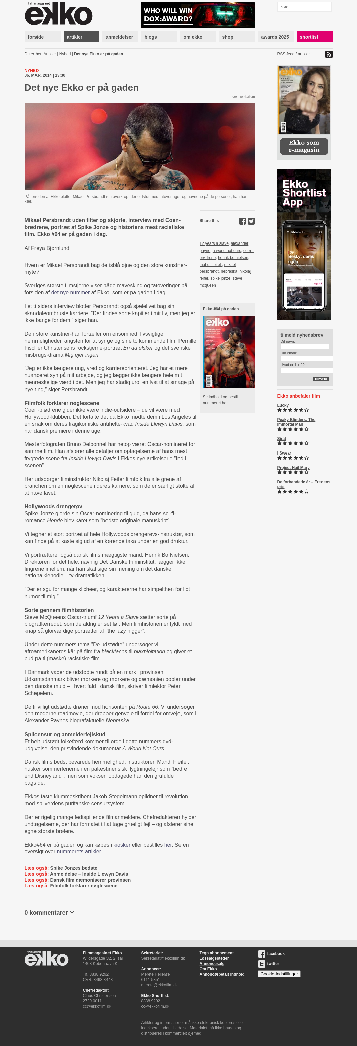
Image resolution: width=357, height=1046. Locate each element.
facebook (271, 953)
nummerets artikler (79, 851)
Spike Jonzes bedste (73, 868)
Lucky (283, 405)
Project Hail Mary (293, 467)
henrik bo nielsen (233, 257)
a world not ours (227, 250)
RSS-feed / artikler (293, 54)
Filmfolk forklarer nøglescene (83, 885)
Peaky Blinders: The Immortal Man (296, 422)
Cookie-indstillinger (279, 973)
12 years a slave (214, 243)
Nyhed (65, 54)
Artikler (50, 54)
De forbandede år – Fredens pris (304, 484)
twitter (268, 963)
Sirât (281, 438)
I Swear (284, 453)
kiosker (122, 845)
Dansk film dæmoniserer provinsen (90, 880)
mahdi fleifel (211, 264)
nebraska (229, 271)
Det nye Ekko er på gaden (98, 54)
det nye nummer (70, 292)
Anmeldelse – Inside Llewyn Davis (89, 874)
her (168, 845)
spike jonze (220, 278)
